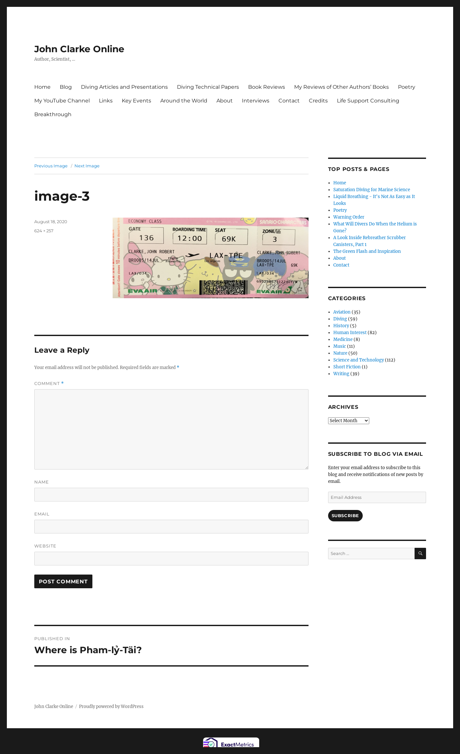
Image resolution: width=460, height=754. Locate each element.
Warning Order (348, 217)
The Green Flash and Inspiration (367, 251)
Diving (340, 319)
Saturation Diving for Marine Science (371, 189)
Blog (66, 87)
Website (45, 545)
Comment (49, 383)
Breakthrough (52, 114)
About (224, 101)
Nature (340, 353)
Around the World (183, 101)
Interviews (255, 101)
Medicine (343, 339)
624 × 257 (44, 230)
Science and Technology (358, 360)
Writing (341, 374)
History (341, 326)
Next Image (87, 165)
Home (42, 87)
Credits (318, 101)
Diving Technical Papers (208, 87)
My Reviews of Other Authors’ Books (341, 87)
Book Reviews (266, 87)
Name (41, 482)
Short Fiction (347, 367)
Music (339, 346)
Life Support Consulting (368, 101)
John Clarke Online (79, 48)
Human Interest (350, 332)
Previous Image (51, 165)
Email (42, 513)
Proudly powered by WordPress (111, 706)
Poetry (406, 87)
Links (106, 101)
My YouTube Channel (62, 101)
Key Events (136, 101)
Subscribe (345, 515)
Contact (289, 101)
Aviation (342, 312)
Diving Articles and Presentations (124, 87)
